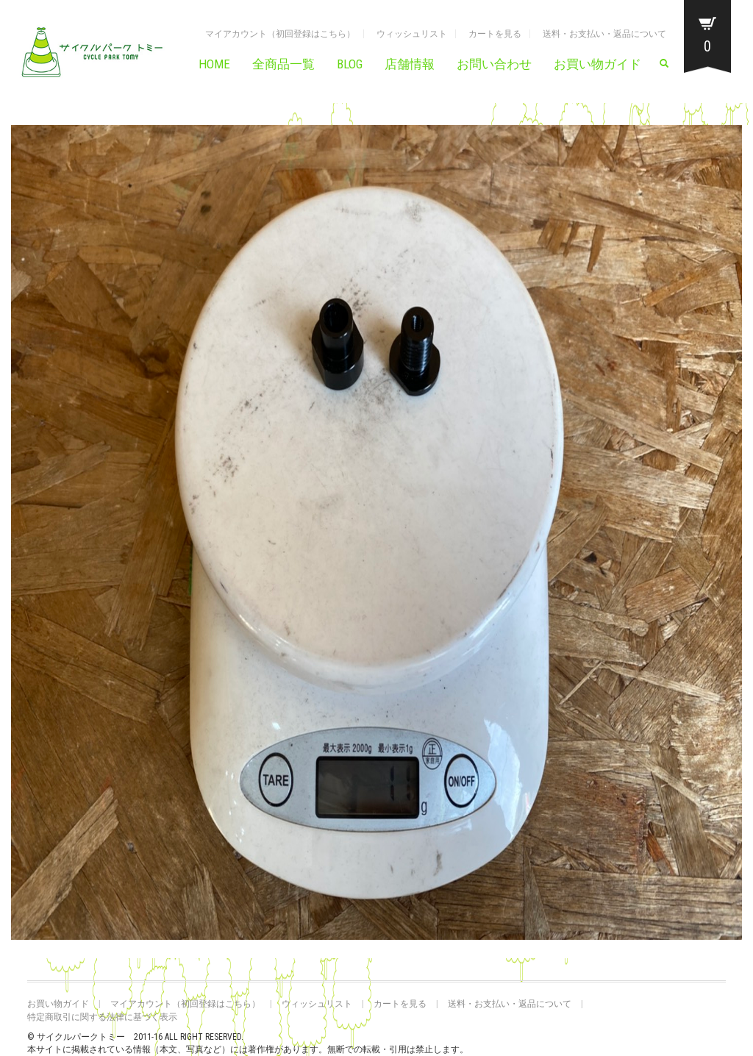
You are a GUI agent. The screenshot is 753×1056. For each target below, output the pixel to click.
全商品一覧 (283, 64)
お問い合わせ (494, 64)
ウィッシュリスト (411, 34)
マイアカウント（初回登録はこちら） (280, 34)
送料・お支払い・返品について (604, 34)
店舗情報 (410, 64)
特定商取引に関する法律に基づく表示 (102, 1017)
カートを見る (494, 34)
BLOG (350, 64)
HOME (214, 64)
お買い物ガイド (597, 64)
